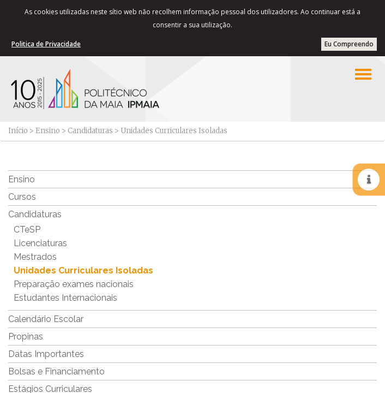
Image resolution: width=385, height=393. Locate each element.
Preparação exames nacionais (74, 284)
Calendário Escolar (45, 319)
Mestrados (35, 257)
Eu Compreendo (349, 44)
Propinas (25, 336)
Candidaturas (90, 130)
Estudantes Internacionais (65, 298)
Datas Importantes (46, 354)
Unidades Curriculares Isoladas (83, 270)
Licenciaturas (40, 243)
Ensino (47, 130)
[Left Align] (363, 74)
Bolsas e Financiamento (56, 371)
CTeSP (27, 229)
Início (18, 130)
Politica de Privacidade (46, 44)
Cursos (22, 197)
